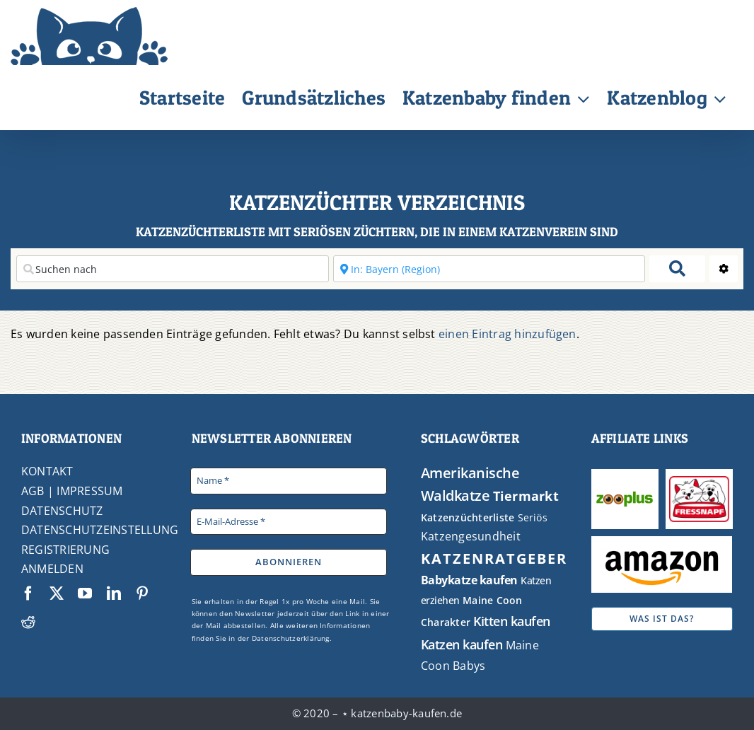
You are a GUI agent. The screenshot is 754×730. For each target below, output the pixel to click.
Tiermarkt (526, 495)
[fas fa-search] (677, 268)
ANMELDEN (52, 569)
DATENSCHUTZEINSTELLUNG (99, 530)
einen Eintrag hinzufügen (507, 334)
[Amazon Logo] (661, 552)
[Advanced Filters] (723, 268)
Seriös (532, 517)
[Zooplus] (624, 489)
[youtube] (85, 593)
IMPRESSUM (89, 491)
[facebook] (28, 593)
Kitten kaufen (511, 621)
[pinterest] (142, 593)
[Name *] (288, 481)
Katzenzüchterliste (467, 517)
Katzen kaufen (462, 644)
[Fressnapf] (699, 481)
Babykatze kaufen (469, 580)
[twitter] (57, 593)
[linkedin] (114, 593)
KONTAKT (47, 471)
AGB (33, 491)
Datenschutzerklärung (291, 638)
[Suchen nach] (172, 268)
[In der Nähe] (489, 268)
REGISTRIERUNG (65, 549)
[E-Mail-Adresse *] (288, 522)
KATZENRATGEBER (494, 558)
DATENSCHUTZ (62, 510)
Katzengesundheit (471, 536)
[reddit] (28, 622)
